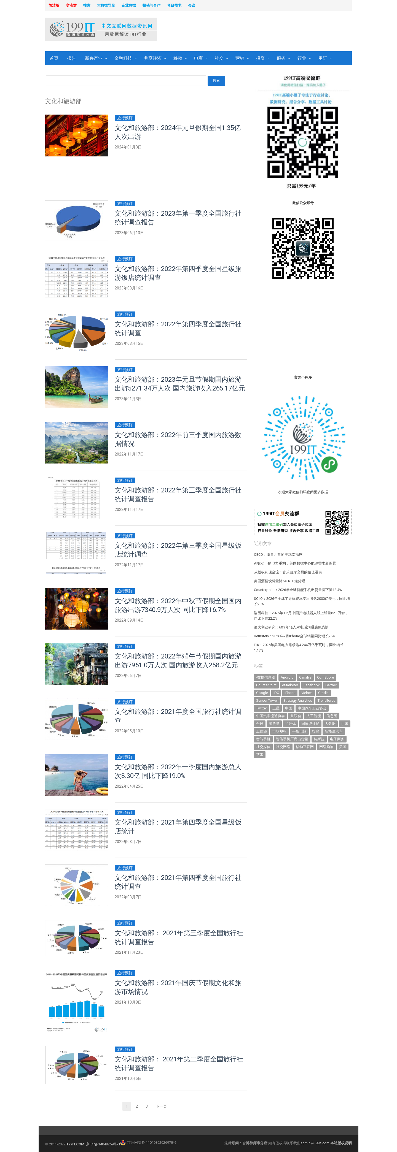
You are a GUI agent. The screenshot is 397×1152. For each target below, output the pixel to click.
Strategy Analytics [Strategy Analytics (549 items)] (297, 700)
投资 (260, 58)
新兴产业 (94, 58)
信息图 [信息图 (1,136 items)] (331, 716)
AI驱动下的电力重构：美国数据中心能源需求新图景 (295, 563)
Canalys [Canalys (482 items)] (305, 677)
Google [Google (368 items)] (262, 693)
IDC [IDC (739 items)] (276, 693)
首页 (54, 58)
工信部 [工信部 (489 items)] (261, 731)
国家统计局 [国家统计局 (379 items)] (310, 724)
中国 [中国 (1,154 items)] (288, 708)
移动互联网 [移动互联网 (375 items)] (305, 747)
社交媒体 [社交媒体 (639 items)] (263, 747)
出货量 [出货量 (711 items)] (274, 724)
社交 (219, 58)
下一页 (161, 1106)
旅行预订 (125, 118)
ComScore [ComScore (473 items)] (325, 677)
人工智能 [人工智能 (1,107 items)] (314, 716)
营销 (239, 58)
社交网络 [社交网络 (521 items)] (283, 747)
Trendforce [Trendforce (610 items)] (326, 700)
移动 (177, 58)
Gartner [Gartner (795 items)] (331, 685)
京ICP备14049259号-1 (103, 1144)
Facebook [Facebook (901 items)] (312, 685)
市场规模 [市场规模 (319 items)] (279, 731)
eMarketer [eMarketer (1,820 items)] (290, 685)
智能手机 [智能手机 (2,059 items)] (263, 739)
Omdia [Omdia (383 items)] (323, 693)
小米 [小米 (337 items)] (344, 724)
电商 (198, 58)
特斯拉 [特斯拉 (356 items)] (319, 739)
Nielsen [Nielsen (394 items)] (307, 693)
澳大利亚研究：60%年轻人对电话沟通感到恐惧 (291, 627)
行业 (301, 58)
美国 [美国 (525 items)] (342, 747)
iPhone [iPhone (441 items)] (290, 693)
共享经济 (153, 58)
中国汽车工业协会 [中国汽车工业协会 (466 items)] (312, 708)
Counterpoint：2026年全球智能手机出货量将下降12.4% (298, 590)
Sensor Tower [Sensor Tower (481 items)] (267, 700)
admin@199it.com (315, 1143)
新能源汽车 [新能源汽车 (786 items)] (334, 731)
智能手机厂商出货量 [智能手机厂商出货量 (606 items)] (292, 739)
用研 (322, 58)
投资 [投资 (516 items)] (315, 731)
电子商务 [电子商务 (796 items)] (337, 739)
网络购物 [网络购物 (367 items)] (326, 747)
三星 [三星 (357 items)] (276, 708)
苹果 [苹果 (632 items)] (259, 754)
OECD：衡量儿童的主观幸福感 (278, 554)
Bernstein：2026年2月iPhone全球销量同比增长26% (294, 636)
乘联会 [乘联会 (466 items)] (295, 716)
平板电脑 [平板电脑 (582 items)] (299, 731)
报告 (71, 58)
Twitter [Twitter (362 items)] (261, 708)
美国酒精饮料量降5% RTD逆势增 (279, 581)
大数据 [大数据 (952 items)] (330, 724)
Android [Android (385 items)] (287, 677)
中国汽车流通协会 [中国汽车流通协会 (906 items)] (270, 716)
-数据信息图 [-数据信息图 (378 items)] (265, 677)
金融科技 (123, 58)
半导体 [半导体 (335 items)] (290, 724)
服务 (281, 58)
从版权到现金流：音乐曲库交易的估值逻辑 (288, 572)
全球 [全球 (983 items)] (259, 724)
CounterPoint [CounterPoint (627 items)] (266, 685)
